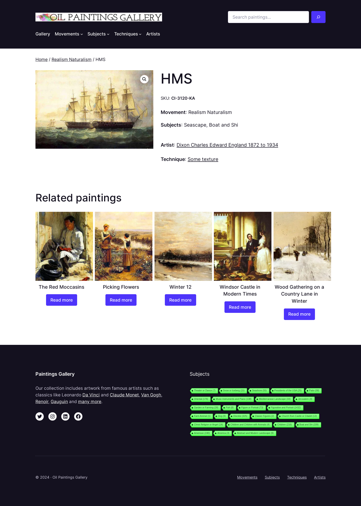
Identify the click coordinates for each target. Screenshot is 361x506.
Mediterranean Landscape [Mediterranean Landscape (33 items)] (275, 399)
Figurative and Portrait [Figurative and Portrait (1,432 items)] (286, 407)
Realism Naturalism (72, 59)
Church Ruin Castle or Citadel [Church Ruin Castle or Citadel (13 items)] (299, 416)
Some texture (203, 159)
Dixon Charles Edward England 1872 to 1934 (227, 145)
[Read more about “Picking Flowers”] (121, 300)
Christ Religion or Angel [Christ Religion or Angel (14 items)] (208, 424)
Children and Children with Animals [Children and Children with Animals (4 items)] (250, 424)
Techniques (297, 477)
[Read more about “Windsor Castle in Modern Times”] (240, 307)
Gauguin (59, 401)
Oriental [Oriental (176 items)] (201, 399)
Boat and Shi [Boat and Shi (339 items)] (309, 424)
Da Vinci (91, 395)
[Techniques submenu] (140, 33)
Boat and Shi (223, 125)
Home (41, 59)
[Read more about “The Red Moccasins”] (61, 300)
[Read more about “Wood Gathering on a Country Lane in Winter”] (299, 314)
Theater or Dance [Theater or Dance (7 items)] (204, 390)
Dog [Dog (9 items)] (222, 416)
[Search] (318, 17)
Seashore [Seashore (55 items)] (259, 390)
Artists (320, 477)
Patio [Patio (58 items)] (314, 390)
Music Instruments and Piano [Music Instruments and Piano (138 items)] (233, 399)
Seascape (195, 125)
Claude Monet (124, 395)
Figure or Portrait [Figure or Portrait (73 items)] (252, 407)
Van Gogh (151, 395)
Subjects (272, 477)
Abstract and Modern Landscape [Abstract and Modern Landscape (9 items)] (255, 433)
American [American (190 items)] (202, 433)
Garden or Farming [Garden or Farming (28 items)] (206, 407)
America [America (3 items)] (223, 433)
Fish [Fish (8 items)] (230, 407)
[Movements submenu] (81, 33)
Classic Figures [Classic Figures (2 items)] (264, 416)
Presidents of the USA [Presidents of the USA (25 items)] (288, 390)
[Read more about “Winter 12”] (180, 300)
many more (89, 401)
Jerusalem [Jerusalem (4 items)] (305, 399)
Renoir (41, 401)
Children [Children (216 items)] (284, 424)
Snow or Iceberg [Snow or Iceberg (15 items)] (234, 390)
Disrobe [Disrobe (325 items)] (240, 416)
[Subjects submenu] (108, 33)
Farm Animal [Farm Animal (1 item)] (202, 416)
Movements (247, 477)
